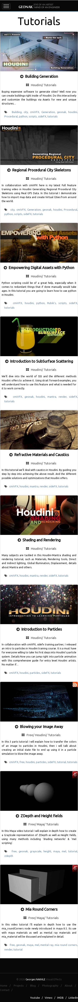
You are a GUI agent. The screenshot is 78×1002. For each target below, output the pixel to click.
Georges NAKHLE (35, 979)
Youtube (35, 997)
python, (24, 116)
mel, (65, 851)
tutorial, (62, 762)
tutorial (18, 949)
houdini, (73, 112)
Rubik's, (52, 303)
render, (64, 396)
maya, (57, 851)
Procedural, (11, 116)
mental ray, (47, 944)
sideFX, (42, 116)
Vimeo (48, 997)
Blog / (35, 985)
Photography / (53, 985)
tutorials (52, 116)
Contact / (7, 989)
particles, (35, 672)
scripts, (33, 116)
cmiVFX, (35, 112)
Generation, (49, 112)
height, (48, 851)
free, (23, 762)
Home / (6, 985)
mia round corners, (66, 944)
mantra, (53, 396)
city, (27, 112)
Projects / (21, 985)
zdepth (8, 855)
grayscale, (36, 851)
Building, (18, 112)
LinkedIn (73, 997)
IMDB (60, 997)
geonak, (62, 112)
